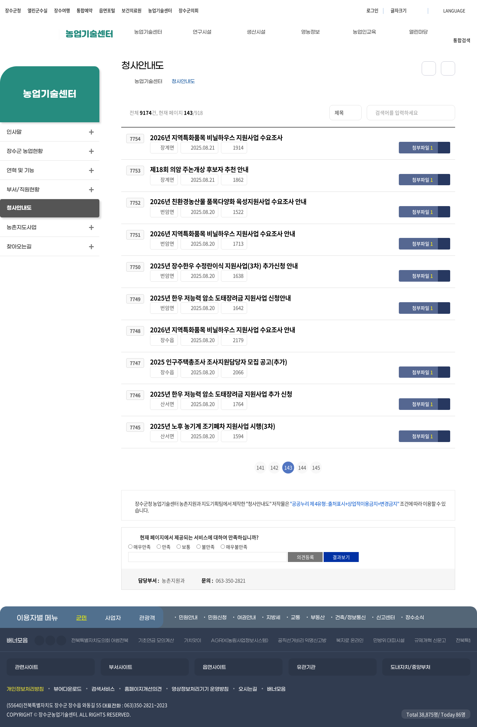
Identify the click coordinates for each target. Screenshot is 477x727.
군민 (81, 609)
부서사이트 (120, 658)
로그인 (372, 10)
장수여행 (62, 10)
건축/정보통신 (350, 608)
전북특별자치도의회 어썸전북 (99, 631)
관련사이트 (26, 658)
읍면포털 (107, 10)
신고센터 (385, 608)
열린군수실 (37, 10)
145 (316, 458)
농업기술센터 (160, 10)
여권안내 (246, 608)
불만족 (208, 537)
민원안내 (188, 608)
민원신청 (217, 608)
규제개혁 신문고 (430, 631)
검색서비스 (103, 680)
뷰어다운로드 (67, 680)
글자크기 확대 (412, 10)
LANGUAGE (438, 10)
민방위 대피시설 (388, 631)
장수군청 (13, 10)
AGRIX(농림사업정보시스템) (239, 631)
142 (274, 458)
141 (260, 458)
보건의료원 (131, 10)
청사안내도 (183, 81)
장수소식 (414, 608)
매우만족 (141, 537)
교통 (295, 608)
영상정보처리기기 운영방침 (200, 680)
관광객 (147, 609)
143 (288, 458)
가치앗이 (192, 631)
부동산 (318, 608)
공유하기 (429, 68)
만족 (166, 537)
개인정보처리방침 (25, 680)
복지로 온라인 (349, 631)
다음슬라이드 (50, 631)
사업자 (113, 609)
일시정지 (61, 631)
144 (302, 458)
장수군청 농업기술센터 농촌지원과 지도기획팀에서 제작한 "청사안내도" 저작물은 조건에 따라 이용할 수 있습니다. (290, 498)
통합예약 (84, 10)
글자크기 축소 (420, 10)
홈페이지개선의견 (143, 680)
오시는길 (247, 680)
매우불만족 (236, 537)
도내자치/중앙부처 (410, 658)
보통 (185, 537)
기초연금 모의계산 (156, 631)
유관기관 (306, 658)
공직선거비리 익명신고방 (302, 631)
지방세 (273, 608)
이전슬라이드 (39, 631)
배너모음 (276, 680)
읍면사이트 (214, 658)
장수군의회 (188, 10)
